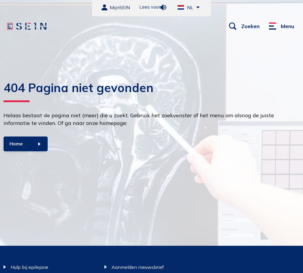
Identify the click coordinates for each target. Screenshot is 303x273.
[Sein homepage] (27, 26)
